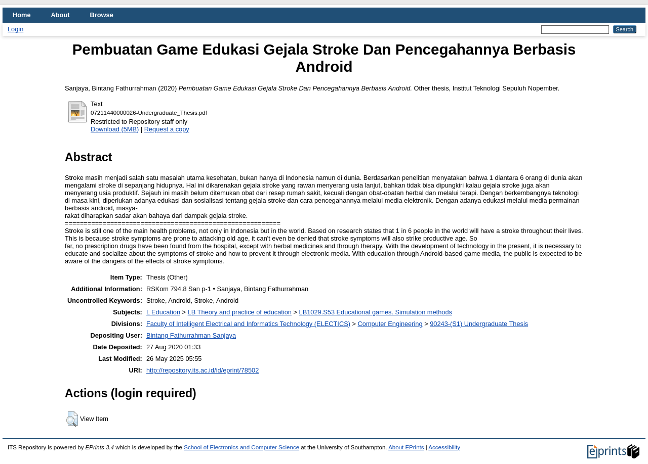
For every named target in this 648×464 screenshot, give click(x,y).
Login (15, 29)
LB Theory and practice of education (240, 312)
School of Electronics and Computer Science (241, 447)
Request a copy (166, 129)
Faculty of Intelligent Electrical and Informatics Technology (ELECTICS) (248, 324)
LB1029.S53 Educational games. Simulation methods (375, 312)
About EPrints (406, 447)
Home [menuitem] (22, 15)
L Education (163, 312)
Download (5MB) (115, 129)
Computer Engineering (390, 324)
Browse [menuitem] (101, 15)
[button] (72, 419)
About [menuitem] (60, 15)
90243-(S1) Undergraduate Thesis (479, 324)
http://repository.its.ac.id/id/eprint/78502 (202, 370)
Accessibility (444, 447)
